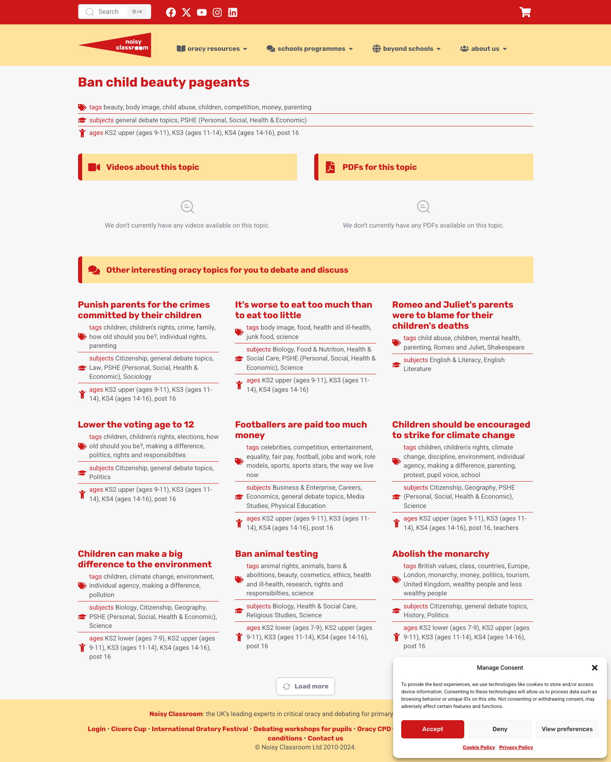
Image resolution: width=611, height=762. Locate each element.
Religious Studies (271, 615)
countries (491, 566)
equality (257, 456)
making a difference (174, 446)
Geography (480, 487)
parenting (297, 107)
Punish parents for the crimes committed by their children (144, 310)
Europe (518, 566)
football (307, 456)
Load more (305, 686)
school (471, 475)
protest (414, 475)
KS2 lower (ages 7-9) (135, 638)
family (206, 327)
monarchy (442, 575)
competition (241, 107)
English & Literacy (455, 360)
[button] (595, 668)
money (271, 107)
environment (476, 456)
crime (185, 327)
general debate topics (146, 120)
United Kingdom (427, 584)
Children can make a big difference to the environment (145, 559)
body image (143, 107)
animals (312, 566)
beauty (113, 107)
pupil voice (442, 475)
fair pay (283, 456)
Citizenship (131, 358)
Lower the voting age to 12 (136, 424)
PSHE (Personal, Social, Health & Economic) (243, 120)
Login (97, 729)
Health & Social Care (326, 606)
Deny (500, 729)
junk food (259, 337)
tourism (517, 575)
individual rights (182, 337)
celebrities (275, 447)
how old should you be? (123, 337)
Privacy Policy (516, 747)
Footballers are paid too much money (301, 430)
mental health (499, 338)
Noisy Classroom (176, 714)
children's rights (151, 327)
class (466, 566)
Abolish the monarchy (440, 553)
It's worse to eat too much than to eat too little (303, 310)
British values (437, 566)
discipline (441, 456)
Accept (433, 729)
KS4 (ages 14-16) (249, 133)
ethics (341, 575)
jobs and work (341, 456)
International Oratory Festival (200, 729)
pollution (102, 595)
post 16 (288, 133)
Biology (283, 349)
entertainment (351, 447)
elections (190, 437)
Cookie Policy (479, 747)
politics (100, 455)
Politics (100, 477)
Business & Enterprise (303, 487)
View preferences (567, 729)
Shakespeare (506, 347)
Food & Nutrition (320, 349)
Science (291, 367)
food (304, 327)
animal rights (279, 566)
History (414, 615)
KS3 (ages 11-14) (197, 133)
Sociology (137, 376)
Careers (349, 487)
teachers (506, 528)
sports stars (309, 465)
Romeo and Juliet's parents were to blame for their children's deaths (452, 315)
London (415, 575)
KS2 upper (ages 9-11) (137, 133)
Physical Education (298, 506)
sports (280, 465)
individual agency (114, 585)
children (210, 107)
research (298, 584)
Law (95, 367)
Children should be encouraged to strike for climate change (461, 430)
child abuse (178, 107)
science (287, 337)
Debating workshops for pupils (303, 729)
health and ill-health (341, 327)
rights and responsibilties (149, 455)
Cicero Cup (128, 729)
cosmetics (315, 575)
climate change (151, 576)
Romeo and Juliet (459, 347)
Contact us (326, 738)
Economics (262, 496)
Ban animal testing (276, 553)
